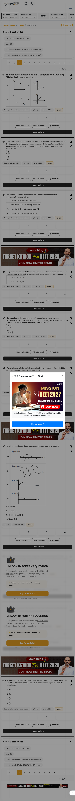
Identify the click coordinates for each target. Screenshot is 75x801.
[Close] (62, 375)
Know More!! (37, 424)
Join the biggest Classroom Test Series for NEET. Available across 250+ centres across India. (37, 414)
